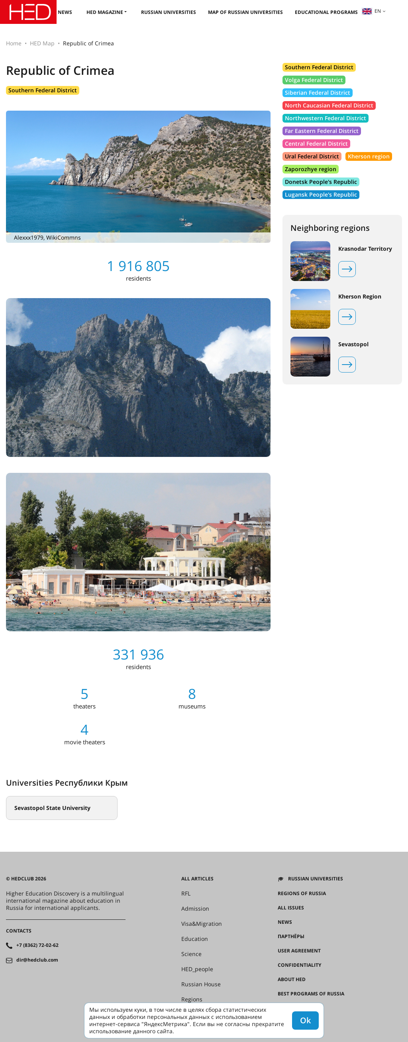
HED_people (197, 969)
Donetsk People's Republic (321, 181)
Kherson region (369, 156)
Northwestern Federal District (325, 118)
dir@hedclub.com (37, 960)
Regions (191, 999)
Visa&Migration (201, 923)
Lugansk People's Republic (321, 194)
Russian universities (168, 12)
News (65, 12)
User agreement (299, 951)
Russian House (201, 984)
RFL (185, 893)
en (371, 11)
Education (194, 938)
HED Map (42, 43)
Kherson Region (359, 296)
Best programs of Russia (311, 994)
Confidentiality (299, 965)
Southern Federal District (42, 90)
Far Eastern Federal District (322, 131)
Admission (195, 908)
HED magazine (104, 12)
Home (14, 43)
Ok (305, 1020)
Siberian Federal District (317, 92)
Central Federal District (316, 143)
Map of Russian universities (245, 12)
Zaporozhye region (310, 169)
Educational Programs (326, 12)
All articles (197, 879)
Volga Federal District (314, 80)
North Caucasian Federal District (329, 105)
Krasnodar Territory (365, 248)
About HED (292, 979)
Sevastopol (353, 344)
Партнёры (291, 936)
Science (191, 954)
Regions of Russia (302, 893)
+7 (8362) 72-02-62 (37, 945)
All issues (291, 908)
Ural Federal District (312, 156)
